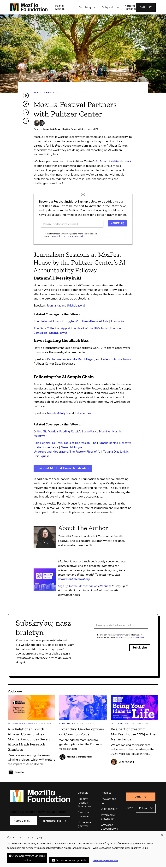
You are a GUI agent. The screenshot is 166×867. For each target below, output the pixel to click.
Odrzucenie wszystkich (71, 860)
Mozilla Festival (46, 92)
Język (129, 807)
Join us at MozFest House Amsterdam (62, 468)
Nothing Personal (130, 7)
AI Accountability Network (113, 161)
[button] (95, 7)
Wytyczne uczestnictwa (109, 826)
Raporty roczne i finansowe (84, 802)
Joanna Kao (54, 305)
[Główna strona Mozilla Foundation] (28, 7)
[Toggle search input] (128, 7)
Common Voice (67, 723)
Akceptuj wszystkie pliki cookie (28, 858)
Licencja (83, 792)
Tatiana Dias (83, 413)
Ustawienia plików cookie (105, 860)
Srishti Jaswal (76, 305)
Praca (104, 792)
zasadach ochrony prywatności (68, 236)
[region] (83, 849)
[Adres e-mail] (72, 224)
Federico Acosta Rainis (116, 359)
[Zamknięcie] (161, 835)
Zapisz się (117, 223)
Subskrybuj (139, 647)
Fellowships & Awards (20, 723)
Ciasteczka (108, 808)
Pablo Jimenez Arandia (62, 359)
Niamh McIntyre (57, 413)
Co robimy (85, 7)
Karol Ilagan (86, 359)
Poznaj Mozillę (60, 7)
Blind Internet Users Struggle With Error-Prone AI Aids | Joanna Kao (79, 321)
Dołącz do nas (110, 7)
